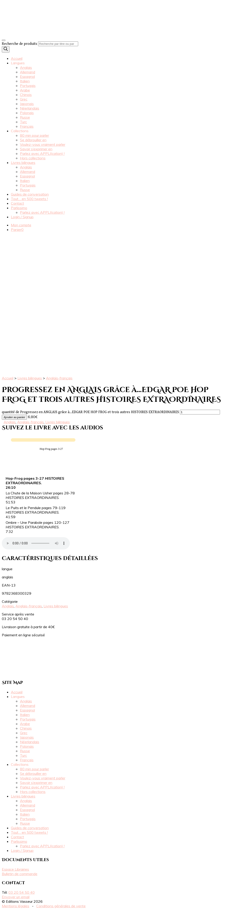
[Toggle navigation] (3, 40)
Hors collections (33, 158)
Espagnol (27, 76)
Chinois (26, 94)
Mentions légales (15, 906)
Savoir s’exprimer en (36, 149)
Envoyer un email (15, 897)
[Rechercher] (6, 49)
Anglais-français (59, 378)
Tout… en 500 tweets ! (29, 198)
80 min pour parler (34, 135)
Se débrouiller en (33, 140)
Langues (18, 63)
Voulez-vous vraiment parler (42, 144)
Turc (23, 122)
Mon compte (21, 225)
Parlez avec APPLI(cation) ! (42, 153)
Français (27, 126)
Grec (23, 99)
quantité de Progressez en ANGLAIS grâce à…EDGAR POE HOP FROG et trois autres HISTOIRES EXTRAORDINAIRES (90, 412)
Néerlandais (29, 108)
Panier (17, 229)
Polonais (27, 112)
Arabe (25, 90)
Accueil (16, 58)
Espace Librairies (15, 869)
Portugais (28, 85)
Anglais (26, 67)
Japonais (27, 103)
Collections (20, 131)
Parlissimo (19, 208)
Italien (25, 81)
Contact (17, 203)
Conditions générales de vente (61, 906)
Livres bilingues (23, 162)
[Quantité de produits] (200, 412)
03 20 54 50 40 (21, 892)
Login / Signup (22, 217)
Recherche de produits (19, 44)
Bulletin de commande (19, 874)
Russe (25, 117)
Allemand (27, 72)
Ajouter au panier (14, 417)
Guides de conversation (30, 194)
